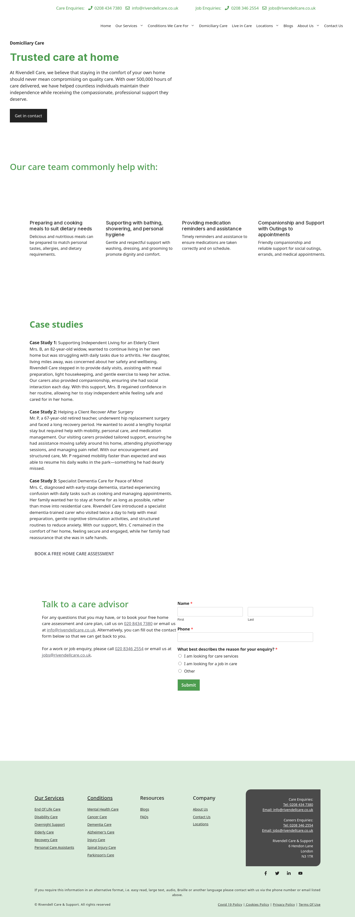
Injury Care (96, 839)
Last (251, 619)
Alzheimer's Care (100, 832)
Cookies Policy (257, 904)
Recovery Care (46, 839)
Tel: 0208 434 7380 (298, 804)
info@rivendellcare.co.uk (71, 630)
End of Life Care (47, 809)
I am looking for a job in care (210, 663)
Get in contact (28, 116)
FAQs (144, 817)
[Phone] (245, 637)
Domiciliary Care (213, 25)
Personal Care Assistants (54, 847)
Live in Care (242, 25)
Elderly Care (44, 832)
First (181, 619)
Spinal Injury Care (101, 847)
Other (189, 671)
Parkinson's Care (100, 855)
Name (185, 603)
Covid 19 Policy (230, 904)
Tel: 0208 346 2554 (298, 825)
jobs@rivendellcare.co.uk (66, 655)
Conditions (100, 798)
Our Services (130, 25)
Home (106, 25)
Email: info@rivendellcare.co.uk (288, 809)
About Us (310, 25)
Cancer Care (97, 817)
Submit (188, 685)
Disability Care (46, 817)
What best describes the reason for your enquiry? (228, 649)
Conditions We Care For (172, 25)
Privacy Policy (284, 904)
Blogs (288, 25)
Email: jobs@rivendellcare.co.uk (287, 830)
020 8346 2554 (129, 648)
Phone (185, 629)
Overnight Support (50, 824)
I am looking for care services (211, 656)
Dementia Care (99, 824)
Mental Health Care (103, 809)
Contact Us (333, 25)
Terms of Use (309, 904)
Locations (268, 25)
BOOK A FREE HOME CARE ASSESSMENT (74, 554)
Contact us (202, 817)
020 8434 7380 (138, 623)
